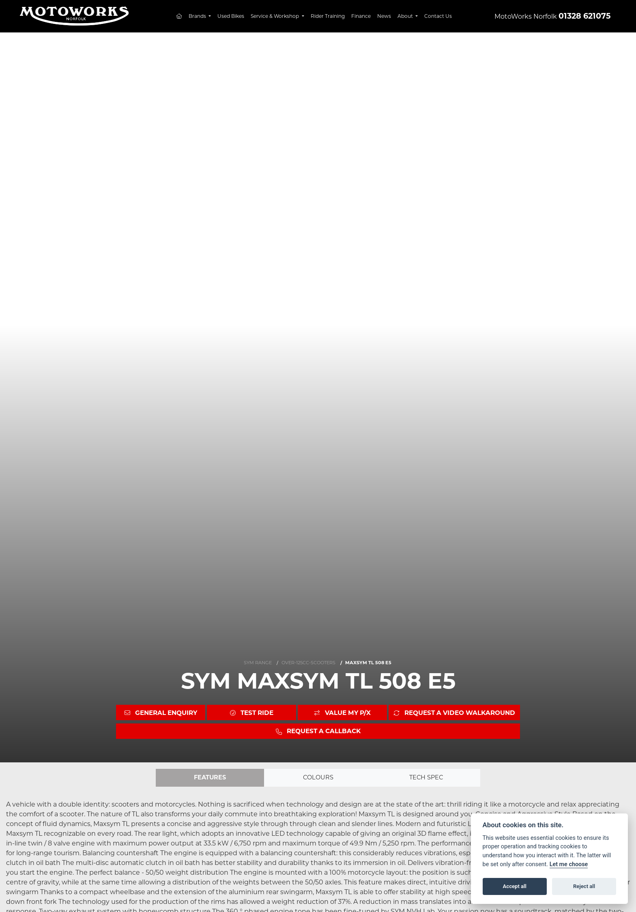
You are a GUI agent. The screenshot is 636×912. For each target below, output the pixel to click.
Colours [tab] (318, 778)
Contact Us (438, 16)
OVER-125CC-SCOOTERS (308, 662)
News (384, 16)
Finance (361, 16)
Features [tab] (210, 778)
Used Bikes (230, 16)
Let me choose (569, 864)
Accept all (514, 886)
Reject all (584, 886)
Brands (198, 16)
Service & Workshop (275, 16)
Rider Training (328, 16)
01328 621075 (584, 16)
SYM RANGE (258, 662)
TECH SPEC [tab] (426, 778)
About (406, 16)
